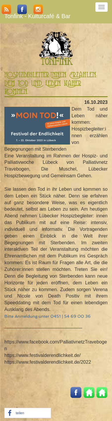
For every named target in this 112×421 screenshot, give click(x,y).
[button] (28, 413)
